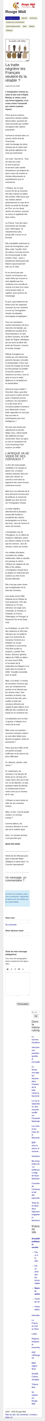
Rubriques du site (12, 18)
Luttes (34, 1334)
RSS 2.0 (8, 1418)
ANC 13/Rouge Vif (36, 1355)
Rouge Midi (15, 11)
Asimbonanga (37, 1156)
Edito (25, 26)
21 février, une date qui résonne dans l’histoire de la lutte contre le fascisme (35, 1081)
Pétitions (9, 30)
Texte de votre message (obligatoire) (16, 952)
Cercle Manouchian (13, 26)
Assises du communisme (15, 22)
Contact (33, 1415)
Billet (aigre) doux (34, 1366)
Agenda (24, 18)
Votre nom (10, 918)
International (37, 1315)
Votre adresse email (14, 931)
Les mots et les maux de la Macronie (36, 1132)
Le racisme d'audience (36, 1040)
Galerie (31, 26)
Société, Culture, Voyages (35, 1377)
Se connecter (11, 925)
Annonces (33, 18)
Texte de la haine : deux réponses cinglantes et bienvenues (37, 1211)
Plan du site (10, 1415)
